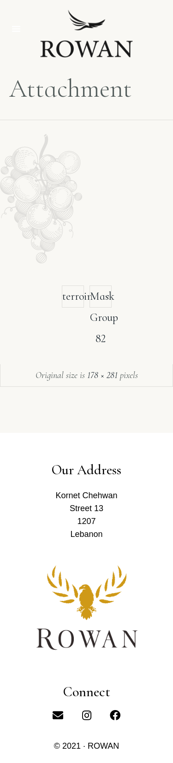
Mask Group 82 (101, 299)
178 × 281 (102, 375)
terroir (73, 296)
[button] (16, 28)
